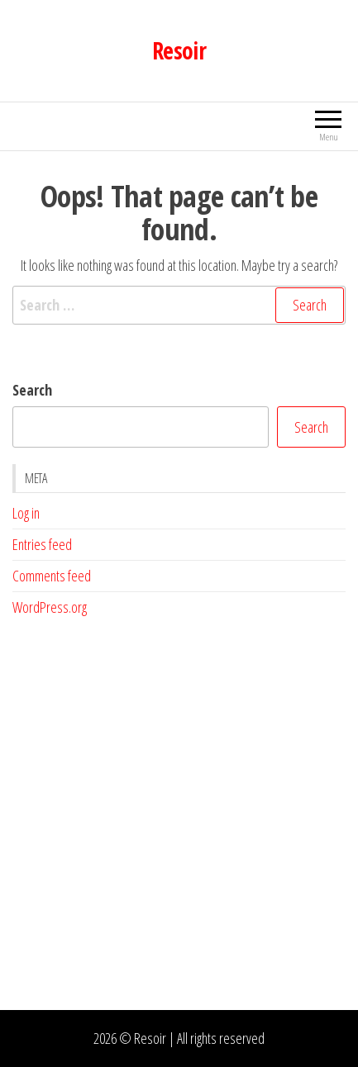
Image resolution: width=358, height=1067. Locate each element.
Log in (26, 513)
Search (32, 390)
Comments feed (51, 576)
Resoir (179, 50)
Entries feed (42, 544)
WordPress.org (49, 607)
